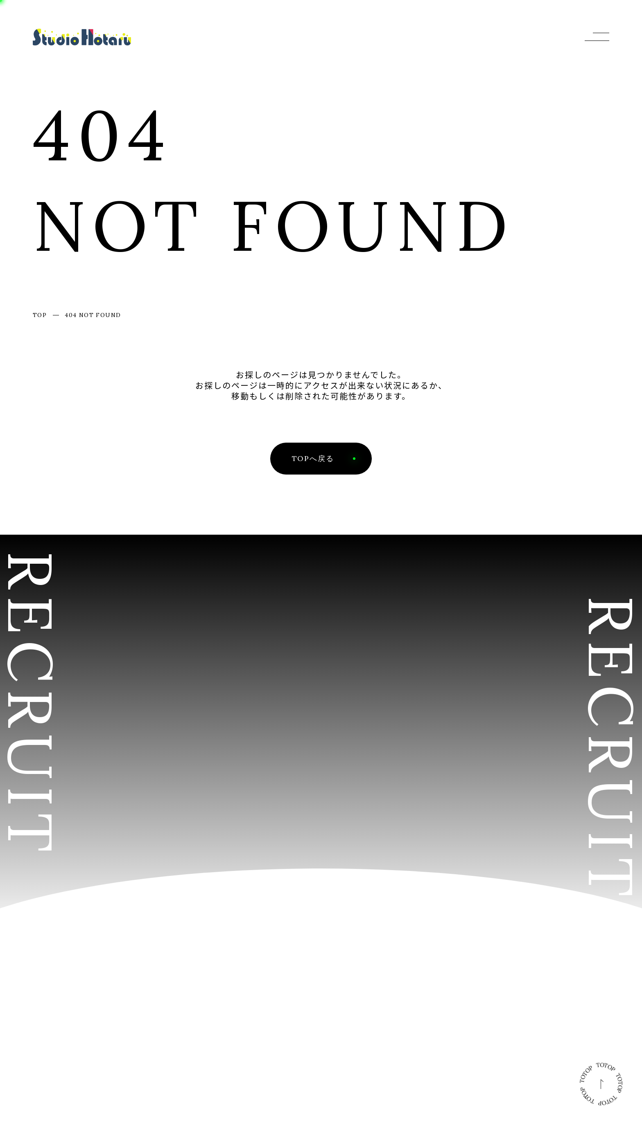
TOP (40, 315)
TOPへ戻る (313, 458)
